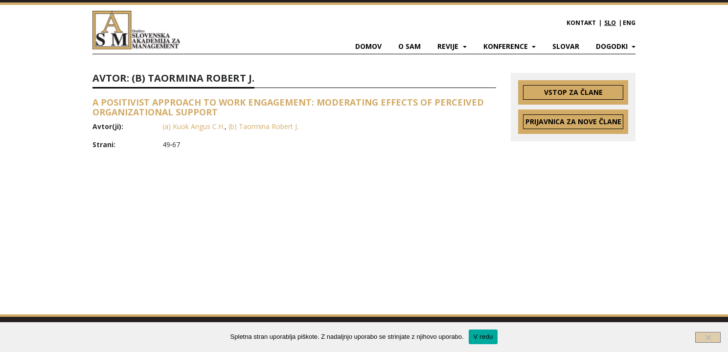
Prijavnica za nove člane (573, 121)
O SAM (409, 46)
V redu (483, 336)
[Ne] (708, 337)
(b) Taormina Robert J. (263, 126)
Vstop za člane (573, 92)
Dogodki (613, 46)
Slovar (565, 46)
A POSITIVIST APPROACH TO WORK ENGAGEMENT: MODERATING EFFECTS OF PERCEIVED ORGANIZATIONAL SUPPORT (288, 107)
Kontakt (581, 23)
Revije (448, 46)
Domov (368, 46)
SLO (610, 23)
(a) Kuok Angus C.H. (193, 126)
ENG (629, 23)
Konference (506, 46)
